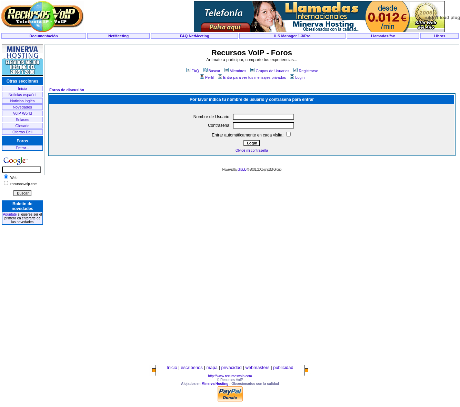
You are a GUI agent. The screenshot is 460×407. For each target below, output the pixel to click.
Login (297, 77)
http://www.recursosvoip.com (230, 376)
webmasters (257, 367)
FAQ (192, 71)
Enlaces (22, 119)
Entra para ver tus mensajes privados (252, 77)
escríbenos (192, 367)
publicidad (283, 367)
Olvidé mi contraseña (252, 150)
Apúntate (10, 214)
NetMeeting (118, 36)
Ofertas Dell (22, 132)
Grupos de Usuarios (269, 71)
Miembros (235, 71)
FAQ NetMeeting (194, 36)
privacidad (231, 367)
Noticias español (23, 95)
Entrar (21, 148)
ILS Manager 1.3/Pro (292, 36)
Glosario (23, 126)
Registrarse (305, 71)
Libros (440, 36)
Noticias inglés (22, 101)
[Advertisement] (230, 42)
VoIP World (22, 113)
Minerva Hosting (214, 384)
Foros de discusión (66, 90)
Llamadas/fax (383, 36)
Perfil (207, 77)
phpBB (242, 169)
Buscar (211, 71)
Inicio (22, 88)
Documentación (43, 36)
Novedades (22, 107)
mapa (212, 367)
